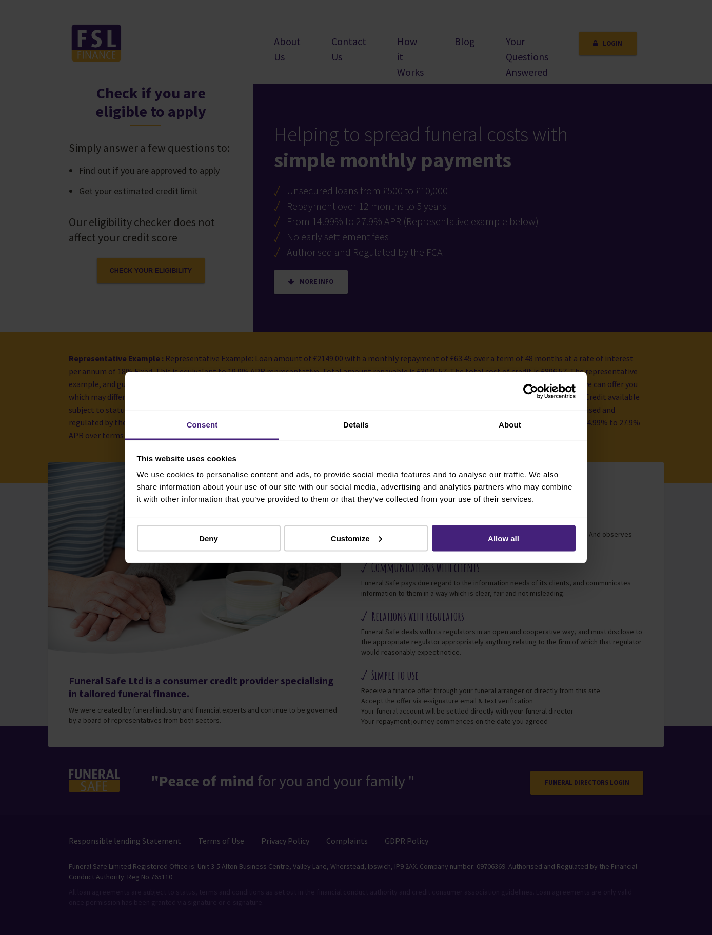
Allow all (503, 538)
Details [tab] (356, 424)
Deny (208, 538)
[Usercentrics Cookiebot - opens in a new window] (531, 391)
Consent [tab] (202, 424)
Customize (356, 538)
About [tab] (510, 424)
